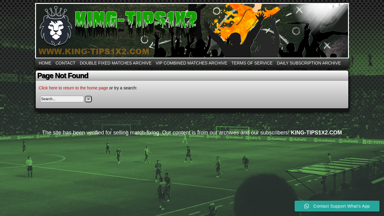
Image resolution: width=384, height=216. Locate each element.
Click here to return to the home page (73, 88)
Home (45, 63)
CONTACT (66, 63)
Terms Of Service (251, 63)
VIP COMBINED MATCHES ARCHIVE (191, 63)
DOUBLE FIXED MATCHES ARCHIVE (116, 63)
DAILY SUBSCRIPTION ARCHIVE (309, 63)
